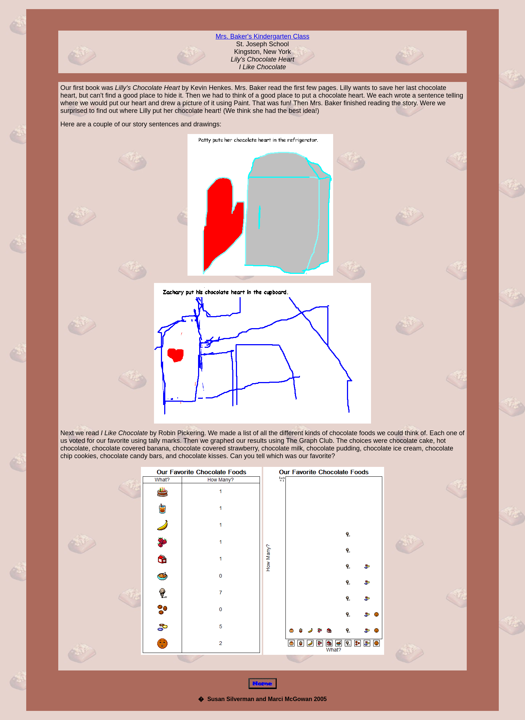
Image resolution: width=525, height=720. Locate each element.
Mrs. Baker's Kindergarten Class (262, 36)
